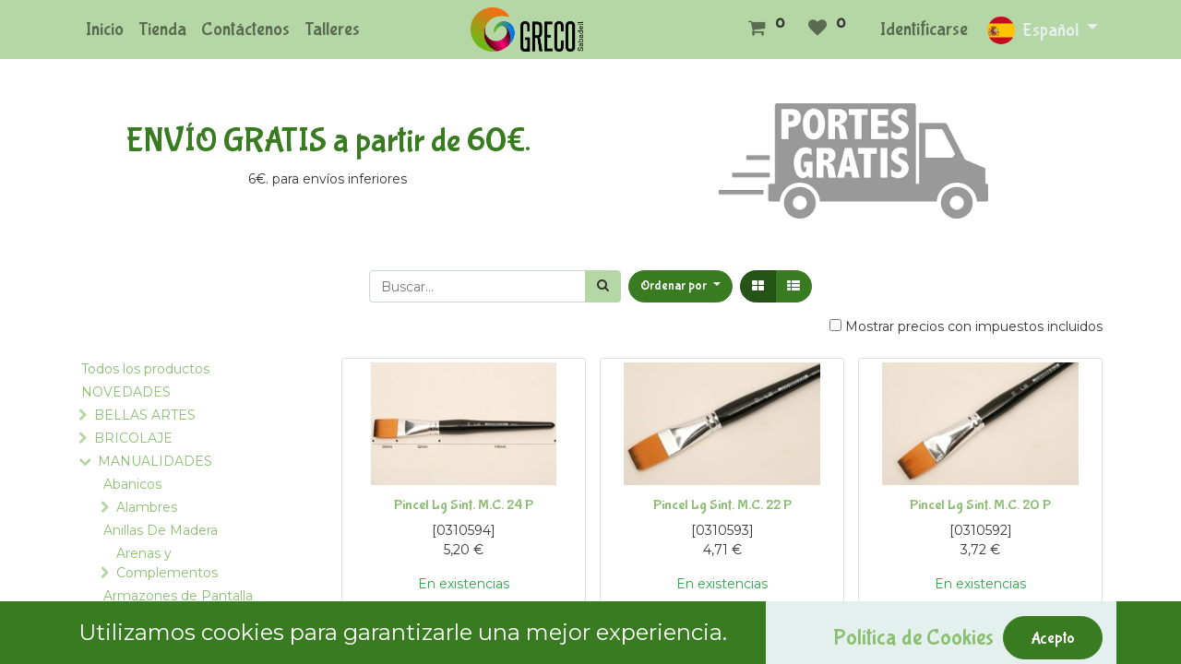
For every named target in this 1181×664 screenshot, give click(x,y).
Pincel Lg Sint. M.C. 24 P (463, 505)
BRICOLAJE (133, 438)
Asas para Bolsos (156, 619)
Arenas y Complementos (167, 563)
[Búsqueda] (603, 286)
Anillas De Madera (160, 530)
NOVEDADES (126, 392)
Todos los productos (145, 369)
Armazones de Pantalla (178, 595)
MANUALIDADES (155, 461)
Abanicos (132, 484)
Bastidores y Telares (167, 642)
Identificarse (924, 29)
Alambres (146, 507)
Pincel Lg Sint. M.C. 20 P (980, 505)
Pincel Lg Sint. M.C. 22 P (722, 505)
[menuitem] (104, 29)
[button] (680, 286)
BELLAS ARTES (145, 415)
